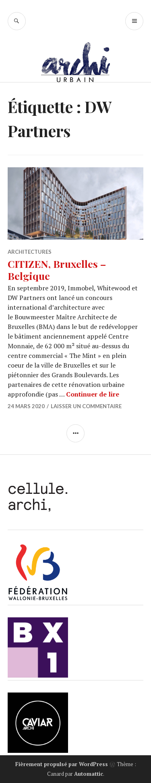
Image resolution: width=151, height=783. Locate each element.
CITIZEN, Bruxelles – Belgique (57, 269)
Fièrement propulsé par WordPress (61, 764)
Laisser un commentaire (86, 406)
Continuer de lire (92, 394)
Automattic (88, 773)
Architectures (30, 252)
